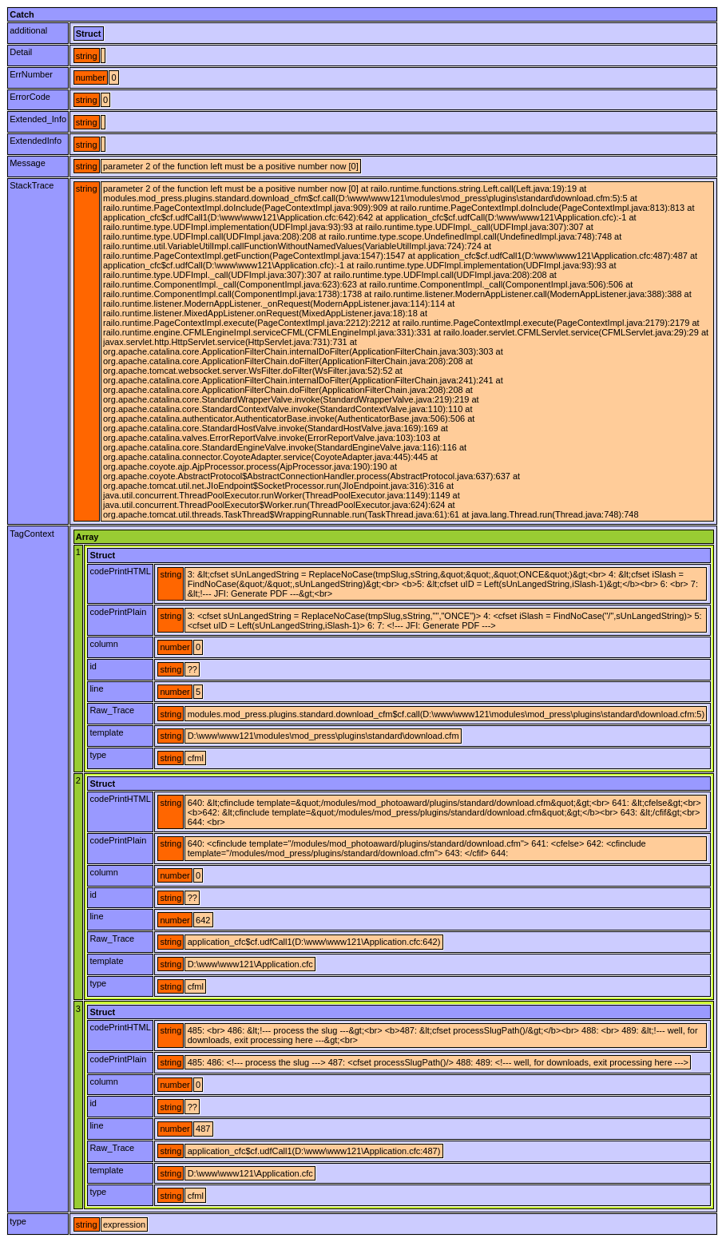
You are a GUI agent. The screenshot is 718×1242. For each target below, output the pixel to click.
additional (28, 30)
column (103, 644)
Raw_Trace (111, 710)
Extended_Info (38, 119)
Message (28, 163)
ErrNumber (31, 74)
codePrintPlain (117, 612)
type (97, 755)
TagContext (32, 533)
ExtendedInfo (35, 140)
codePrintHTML (119, 571)
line (96, 688)
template (106, 732)
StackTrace (32, 185)
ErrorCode (30, 96)
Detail (21, 52)
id (93, 666)
